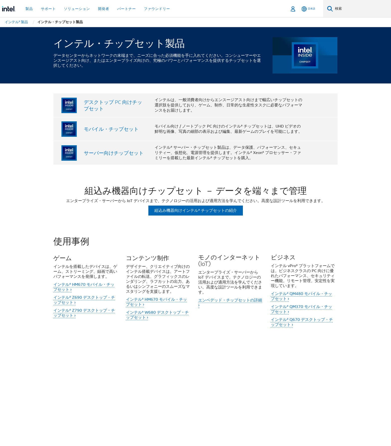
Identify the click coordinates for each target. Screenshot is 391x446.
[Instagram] (143, 389)
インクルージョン (161, 362)
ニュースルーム (269, 362)
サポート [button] (48, 8)
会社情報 (99, 362)
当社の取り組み (126, 362)
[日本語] (308, 8)
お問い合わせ (238, 362)
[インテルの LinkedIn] (118, 389)
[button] (195, 285)
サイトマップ (300, 362)
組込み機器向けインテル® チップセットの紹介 (195, 210)
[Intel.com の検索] (362, 9)
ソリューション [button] (77, 8)
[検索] (330, 8)
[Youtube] (130, 389)
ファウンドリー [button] (157, 8)
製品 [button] (29, 8)
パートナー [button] (126, 8)
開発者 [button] (103, 8)
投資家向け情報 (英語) (201, 362)
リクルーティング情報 (111, 372)
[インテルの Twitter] (106, 389)
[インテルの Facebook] (93, 389)
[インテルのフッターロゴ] (63, 395)
